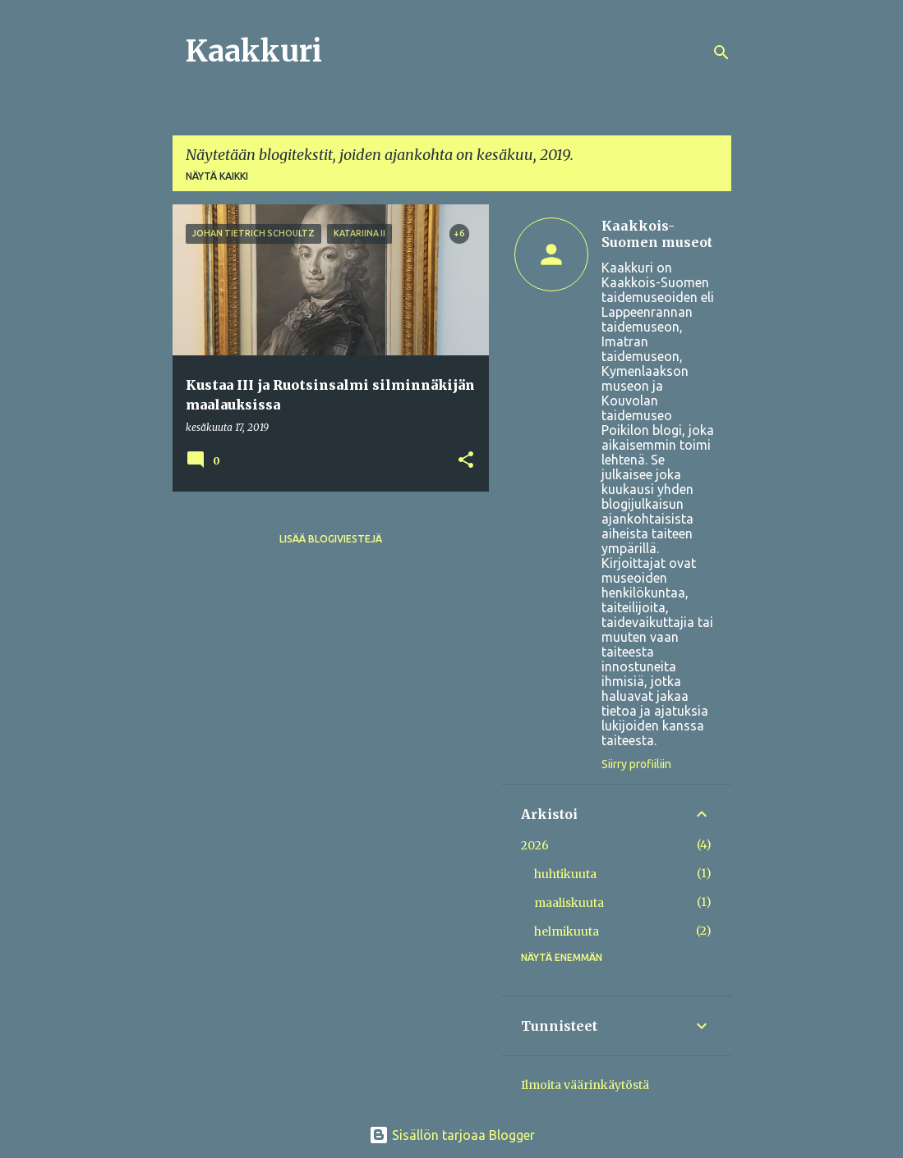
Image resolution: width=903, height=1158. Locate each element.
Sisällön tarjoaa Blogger (452, 1135)
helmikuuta (566, 931)
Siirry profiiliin (636, 764)
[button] (466, 461)
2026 (535, 845)
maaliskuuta (569, 902)
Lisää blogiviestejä (330, 538)
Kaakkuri (254, 51)
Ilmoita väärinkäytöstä (585, 1085)
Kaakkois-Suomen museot (656, 233)
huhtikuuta (565, 874)
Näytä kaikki (217, 176)
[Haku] (721, 52)
